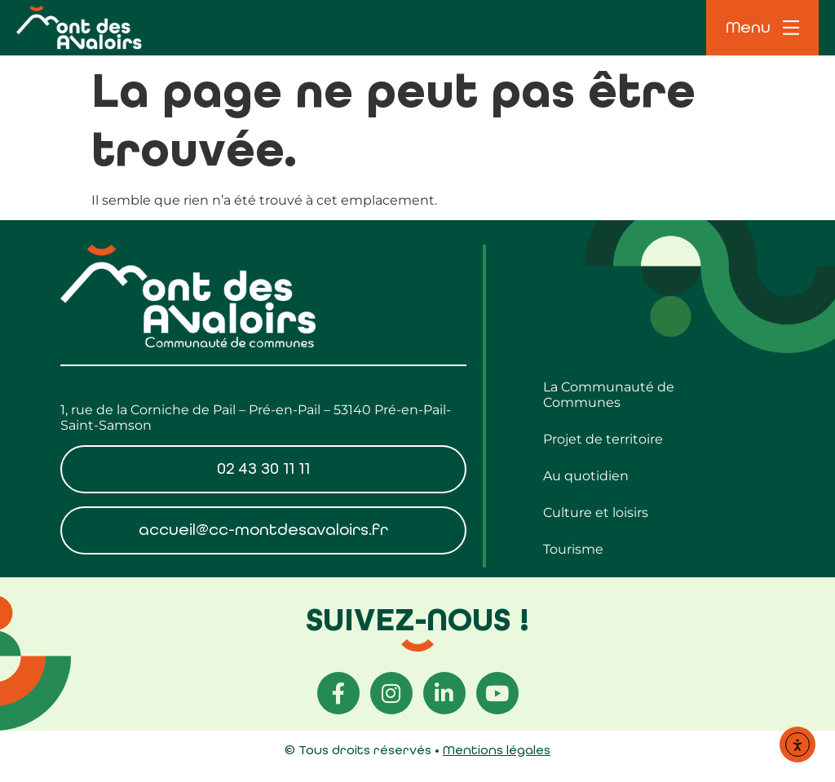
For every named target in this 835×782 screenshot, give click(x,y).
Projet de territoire (603, 439)
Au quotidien (586, 476)
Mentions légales (496, 750)
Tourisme (573, 549)
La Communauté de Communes (608, 394)
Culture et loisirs (595, 512)
